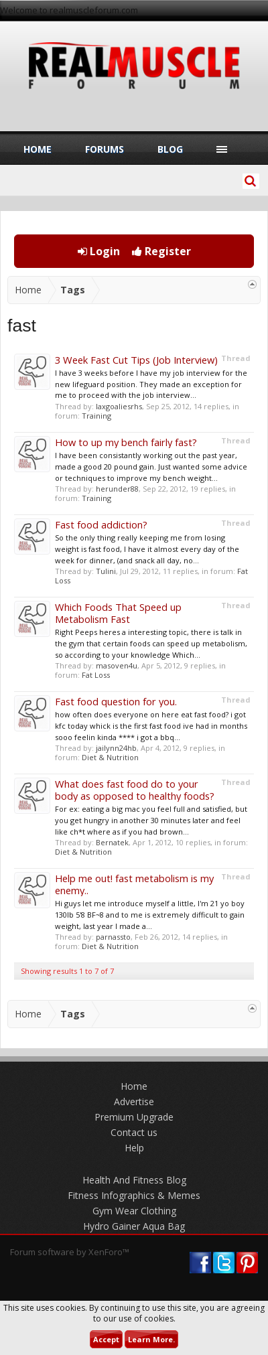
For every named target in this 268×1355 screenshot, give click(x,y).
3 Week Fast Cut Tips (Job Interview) (136, 359)
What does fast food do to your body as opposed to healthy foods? (134, 789)
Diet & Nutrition (110, 757)
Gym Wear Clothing (134, 1210)
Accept (106, 1339)
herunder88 (117, 489)
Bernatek (112, 842)
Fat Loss (96, 675)
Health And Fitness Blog (134, 1179)
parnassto (113, 937)
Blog (170, 149)
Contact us (134, 1132)
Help (134, 1147)
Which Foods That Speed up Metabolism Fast (118, 613)
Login (99, 251)
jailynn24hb (116, 748)
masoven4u (116, 665)
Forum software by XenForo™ (69, 1252)
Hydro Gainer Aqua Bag (134, 1226)
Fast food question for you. (116, 701)
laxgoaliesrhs (119, 406)
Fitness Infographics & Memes (134, 1195)
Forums (104, 149)
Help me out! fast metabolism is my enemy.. (134, 884)
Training (96, 416)
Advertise (134, 1101)
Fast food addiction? (101, 524)
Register (161, 251)
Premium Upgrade (134, 1117)
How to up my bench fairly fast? (126, 442)
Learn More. (151, 1339)
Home (37, 149)
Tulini (106, 571)
